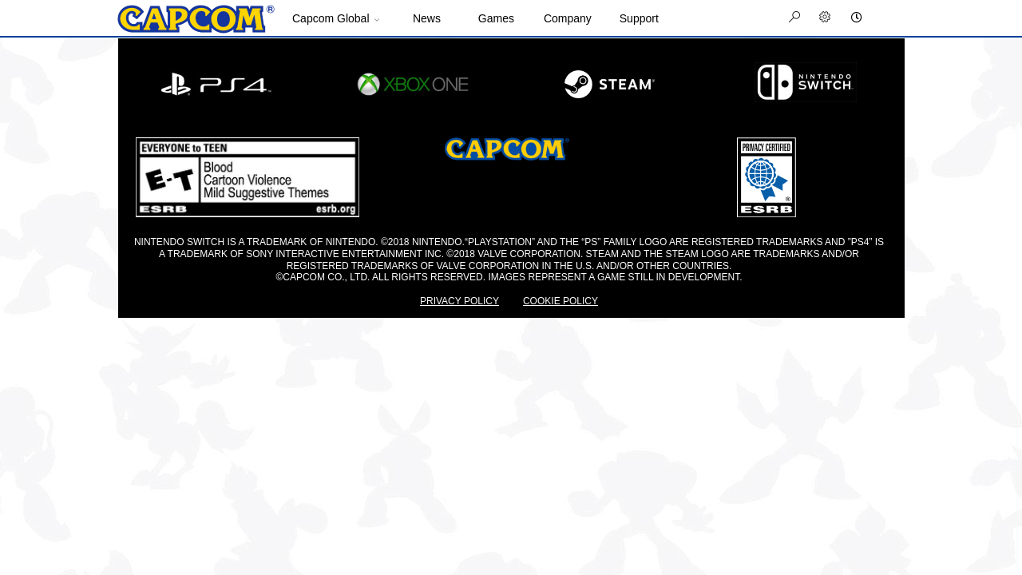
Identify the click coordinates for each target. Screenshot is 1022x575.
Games (496, 18)
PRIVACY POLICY (459, 301)
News (427, 18)
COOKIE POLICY (560, 301)
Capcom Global (331, 18)
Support (639, 18)
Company (568, 18)
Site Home (195, 19)
